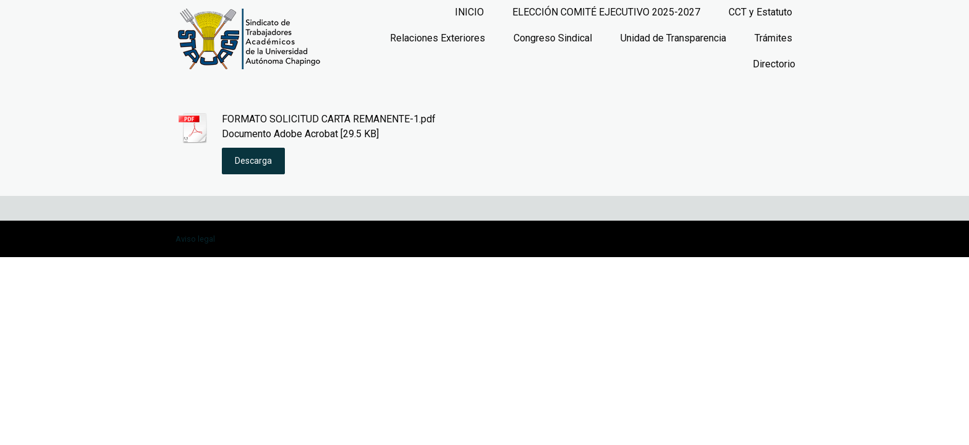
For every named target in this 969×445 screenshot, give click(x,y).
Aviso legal (195, 239)
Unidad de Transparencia (673, 38)
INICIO (469, 12)
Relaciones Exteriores (437, 38)
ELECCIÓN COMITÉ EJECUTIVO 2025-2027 (606, 12)
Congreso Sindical (553, 38)
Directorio (774, 64)
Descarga (253, 161)
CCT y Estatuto (760, 12)
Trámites (773, 38)
